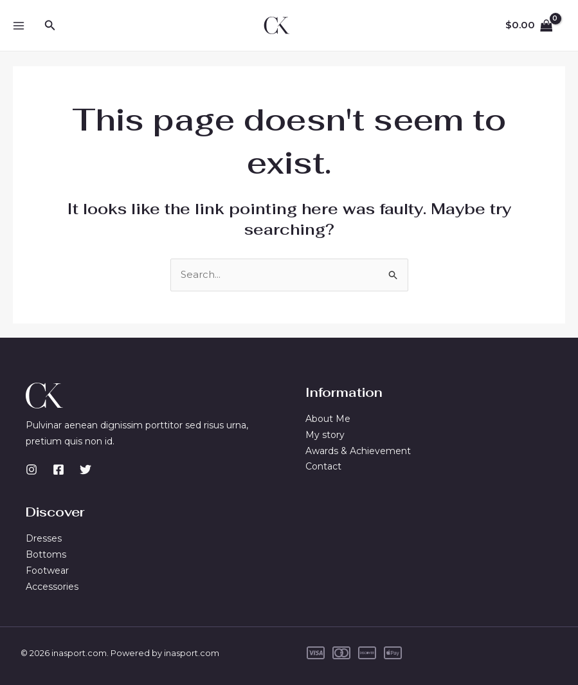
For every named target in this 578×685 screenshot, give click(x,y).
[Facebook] (58, 469)
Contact (323, 466)
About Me (327, 419)
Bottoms (46, 554)
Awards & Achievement (358, 451)
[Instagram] (31, 469)
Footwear (47, 570)
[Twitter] (85, 469)
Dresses (44, 538)
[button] (50, 25)
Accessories (52, 586)
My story (325, 435)
